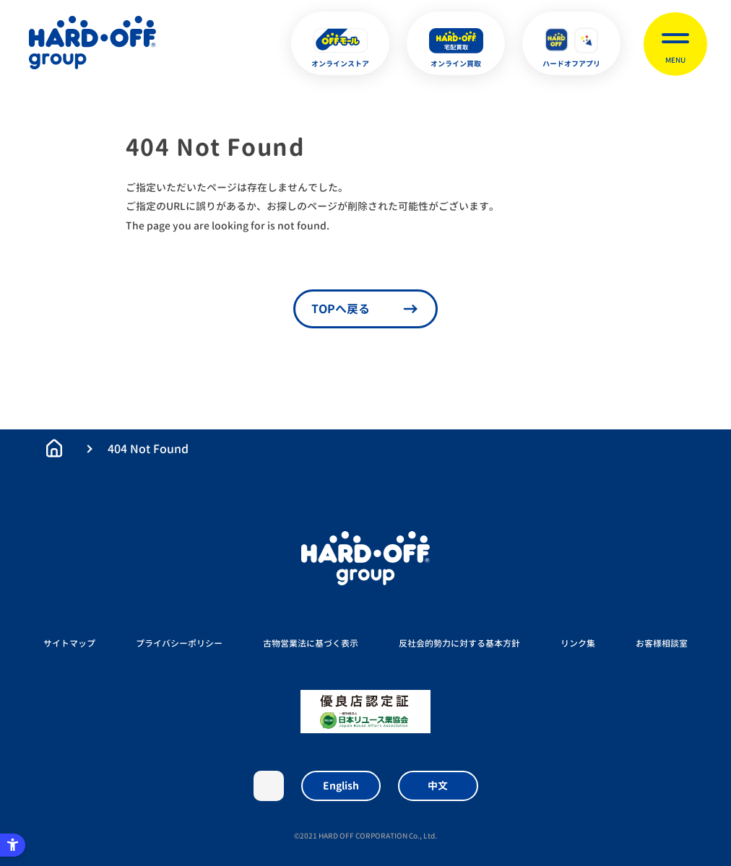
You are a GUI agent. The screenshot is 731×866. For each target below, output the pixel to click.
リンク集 (578, 643)
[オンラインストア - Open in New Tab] (340, 43)
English (341, 785)
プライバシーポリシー (179, 643)
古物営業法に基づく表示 (310, 643)
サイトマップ (69, 643)
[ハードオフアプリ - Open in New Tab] (571, 43)
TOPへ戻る (340, 309)
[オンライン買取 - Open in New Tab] (456, 43)
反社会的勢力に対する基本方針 (459, 643)
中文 (438, 785)
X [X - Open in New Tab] (269, 786)
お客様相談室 (662, 643)
